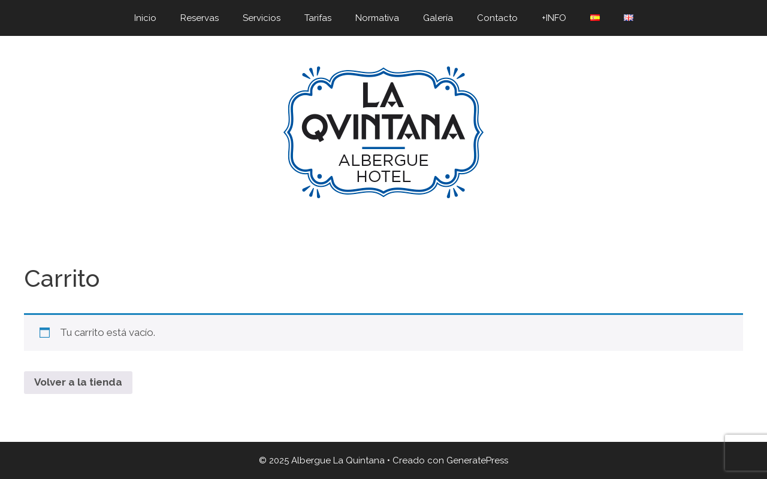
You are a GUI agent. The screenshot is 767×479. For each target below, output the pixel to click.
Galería (438, 18)
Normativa (377, 18)
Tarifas (317, 18)
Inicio (145, 18)
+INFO (554, 18)
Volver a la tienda (78, 382)
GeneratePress (477, 460)
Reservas (199, 18)
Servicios (261, 18)
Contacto (497, 18)
